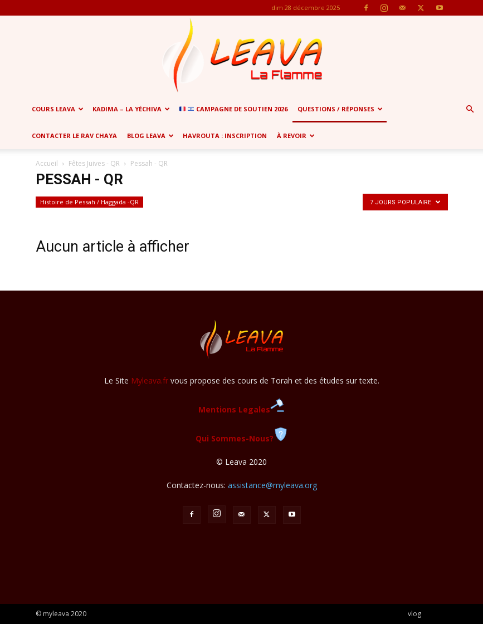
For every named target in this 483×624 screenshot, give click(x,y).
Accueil (47, 163)
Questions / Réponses (340, 109)
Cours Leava (58, 109)
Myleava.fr (149, 380)
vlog (414, 613)
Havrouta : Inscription (225, 135)
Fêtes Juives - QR (94, 163)
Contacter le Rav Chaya (74, 135)
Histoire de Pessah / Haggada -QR (89, 202)
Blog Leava (150, 135)
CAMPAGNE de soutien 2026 (233, 109)
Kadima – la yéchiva (131, 109)
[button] (469, 109)
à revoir (296, 135)
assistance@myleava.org (272, 485)
